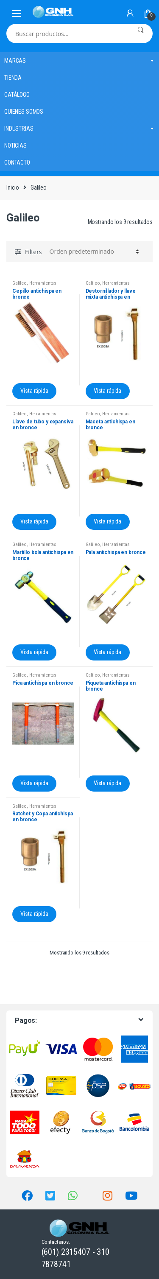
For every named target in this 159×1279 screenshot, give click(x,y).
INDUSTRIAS (79, 128)
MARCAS (79, 60)
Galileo (19, 283)
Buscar (140, 33)
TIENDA (13, 77)
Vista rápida (34, 390)
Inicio (12, 187)
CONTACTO (17, 162)
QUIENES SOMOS (23, 111)
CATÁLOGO (17, 94)
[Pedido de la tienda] (93, 251)
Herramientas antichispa (34, 285)
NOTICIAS (15, 145)
